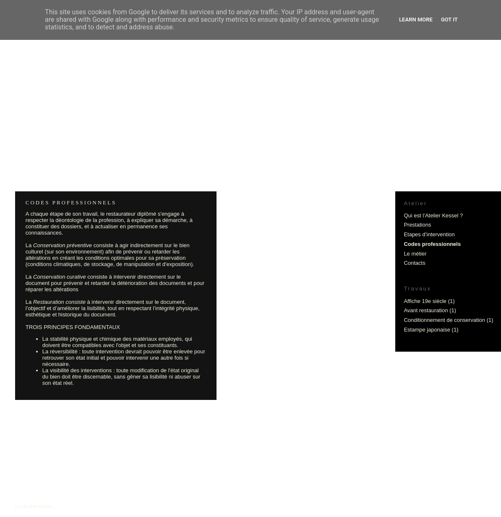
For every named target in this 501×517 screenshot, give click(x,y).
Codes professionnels (432, 244)
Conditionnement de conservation (444, 320)
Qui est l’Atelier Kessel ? (433, 215)
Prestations (417, 225)
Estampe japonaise (427, 329)
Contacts (414, 263)
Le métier (415, 254)
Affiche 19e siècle (425, 301)
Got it (449, 19)
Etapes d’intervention (429, 234)
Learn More (416, 19)
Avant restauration (426, 310)
